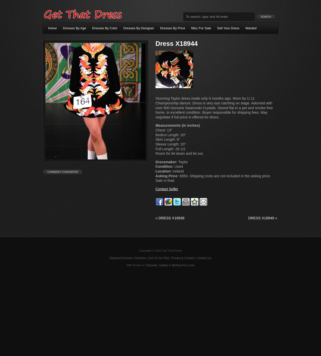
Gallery (163, 265)
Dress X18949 (262, 218)
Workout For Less (183, 265)
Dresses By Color (104, 28)
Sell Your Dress (228, 28)
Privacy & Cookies (183, 257)
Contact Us (204, 257)
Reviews (140, 257)
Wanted (251, 28)
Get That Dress (83, 14)
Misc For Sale (201, 28)
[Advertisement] (160, 311)
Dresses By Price (172, 28)
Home (52, 28)
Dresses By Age (74, 28)
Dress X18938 (169, 218)
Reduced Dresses (121, 257)
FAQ (166, 257)
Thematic (151, 265)
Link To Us (155, 257)
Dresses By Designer (138, 28)
